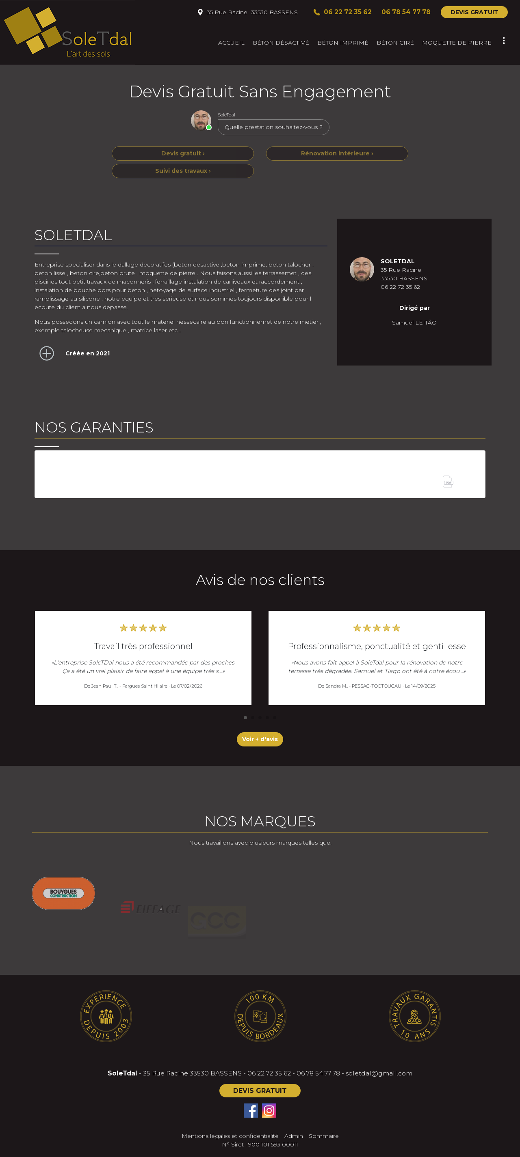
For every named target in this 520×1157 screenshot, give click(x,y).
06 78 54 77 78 (318, 1073)
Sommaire (324, 1136)
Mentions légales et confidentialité (230, 1136)
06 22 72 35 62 (269, 1073)
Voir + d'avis (260, 739)
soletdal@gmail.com (379, 1073)
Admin (293, 1136)
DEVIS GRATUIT (474, 12)
